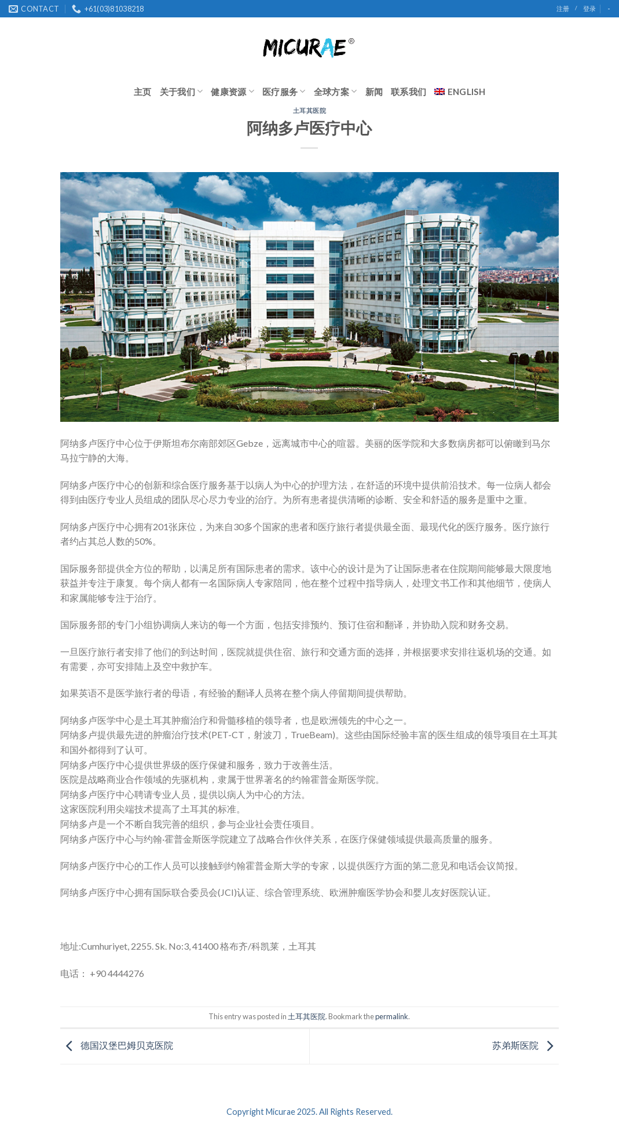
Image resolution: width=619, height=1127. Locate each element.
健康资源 (232, 91)
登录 (589, 8)
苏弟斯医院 (525, 1045)
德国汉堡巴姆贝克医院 (116, 1045)
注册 (562, 8)
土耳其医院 (310, 110)
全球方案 (335, 91)
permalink (391, 1016)
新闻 (374, 91)
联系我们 (408, 91)
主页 (143, 91)
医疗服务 (284, 91)
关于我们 (181, 91)
